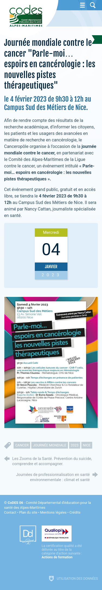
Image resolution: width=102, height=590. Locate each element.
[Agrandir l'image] (51, 362)
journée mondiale (49, 445)
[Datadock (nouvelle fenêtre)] (28, 535)
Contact (10, 512)
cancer (22, 445)
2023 (75, 445)
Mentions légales (53, 512)
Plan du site (28, 512)
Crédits (74, 512)
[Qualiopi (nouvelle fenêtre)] (62, 542)
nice (87, 445)
